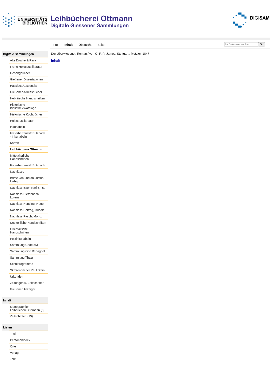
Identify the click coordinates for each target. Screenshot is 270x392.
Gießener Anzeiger (22, 289)
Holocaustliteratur (22, 120)
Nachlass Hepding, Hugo (27, 203)
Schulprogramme (21, 264)
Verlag (14, 352)
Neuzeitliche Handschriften (28, 222)
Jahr (13, 359)
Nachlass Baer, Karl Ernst (27, 187)
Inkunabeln (17, 127)
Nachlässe (17, 171)
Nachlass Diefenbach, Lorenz (25, 195)
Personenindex (20, 340)
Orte (13, 346)
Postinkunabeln (20, 238)
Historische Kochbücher (26, 114)
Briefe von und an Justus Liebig (26, 179)
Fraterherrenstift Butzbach (27, 165)
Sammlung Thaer (21, 257)
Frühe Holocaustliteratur (26, 66)
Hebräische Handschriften (27, 98)
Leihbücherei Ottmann (26, 149)
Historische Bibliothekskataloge (23, 106)
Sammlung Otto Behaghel (27, 251)
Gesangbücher (20, 73)
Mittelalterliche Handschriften (20, 157)
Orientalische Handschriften (19, 230)
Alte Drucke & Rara (23, 60)
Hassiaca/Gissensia (23, 85)
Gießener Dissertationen (26, 79)
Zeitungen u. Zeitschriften (27, 283)
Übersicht (85, 44)
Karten (14, 143)
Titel (55, 44)
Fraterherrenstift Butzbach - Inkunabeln (27, 135)
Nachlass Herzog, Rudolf (27, 210)
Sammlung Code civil (24, 245)
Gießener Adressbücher (26, 92)
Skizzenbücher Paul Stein (27, 270)
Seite (101, 44)
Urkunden (16, 276)
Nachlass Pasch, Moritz (26, 216)
